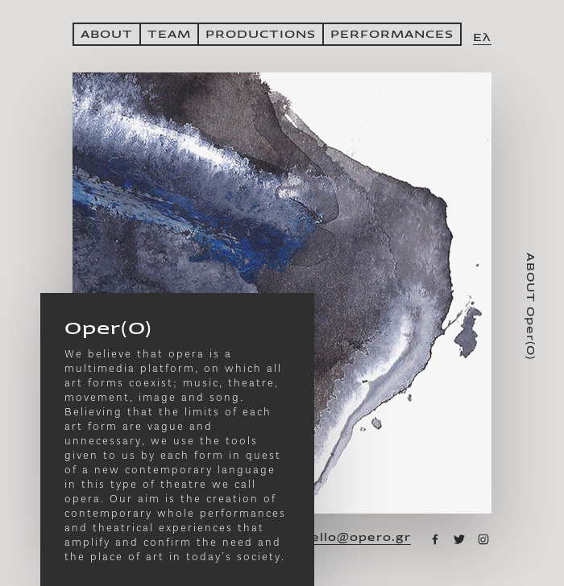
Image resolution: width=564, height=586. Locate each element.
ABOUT (107, 34)
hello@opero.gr (356, 537)
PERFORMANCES (392, 34)
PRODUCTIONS (260, 34)
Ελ (482, 37)
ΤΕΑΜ (169, 34)
